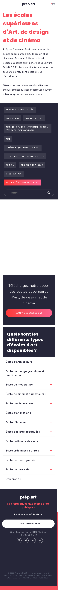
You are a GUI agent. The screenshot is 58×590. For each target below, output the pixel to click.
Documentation (30, 523)
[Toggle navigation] (4, 4)
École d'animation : (18, 413)
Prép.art (28, 500)
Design (10, 165)
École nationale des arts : (23, 441)
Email (40, 540)
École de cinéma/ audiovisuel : (26, 394)
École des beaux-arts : (20, 403)
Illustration (14, 173)
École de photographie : (21, 460)
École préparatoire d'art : (22, 450)
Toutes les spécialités (20, 109)
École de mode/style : (20, 384)
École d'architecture (19, 362)
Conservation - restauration (25, 156)
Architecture (34, 118)
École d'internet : (17, 422)
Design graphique (32, 165)
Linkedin (33, 540)
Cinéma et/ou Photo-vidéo (23, 147)
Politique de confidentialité (28, 514)
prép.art (29, 5)
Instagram (19, 540)
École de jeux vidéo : (19, 469)
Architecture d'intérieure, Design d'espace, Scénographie (27, 128)
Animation (12, 118)
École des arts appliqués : (23, 432)
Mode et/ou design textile (22, 182)
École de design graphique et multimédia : (25, 373)
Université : (13, 479)
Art (8, 139)
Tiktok (26, 540)
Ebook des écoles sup (29, 313)
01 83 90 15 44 (29, 535)
